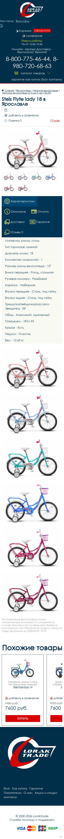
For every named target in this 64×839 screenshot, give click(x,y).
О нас (28, 792)
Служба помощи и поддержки (32, 819)
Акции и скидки (46, 792)
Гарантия (17, 79)
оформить (42, 30)
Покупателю (13, 792)
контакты (55, 79)
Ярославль (22, 21)
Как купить (32, 79)
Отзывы (55, 120)
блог (44, 79)
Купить (22, 718)
